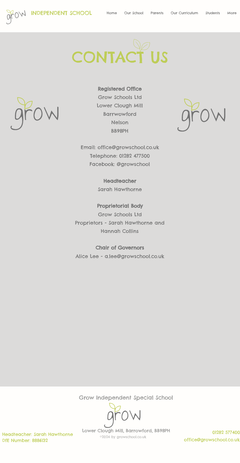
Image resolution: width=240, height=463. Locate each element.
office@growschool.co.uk (128, 147)
